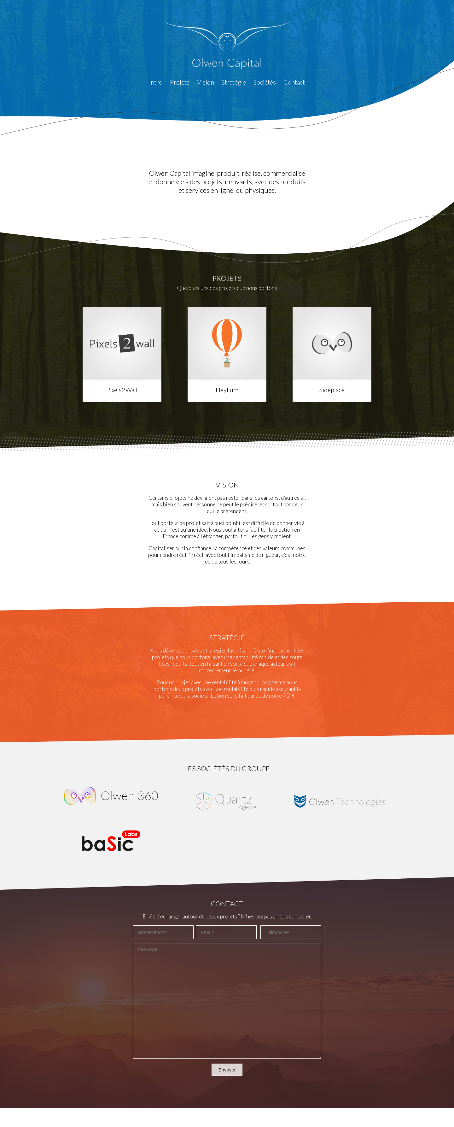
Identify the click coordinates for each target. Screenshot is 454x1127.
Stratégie (234, 82)
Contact (294, 82)
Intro (155, 82)
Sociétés (264, 82)
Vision (205, 82)
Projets (179, 82)
